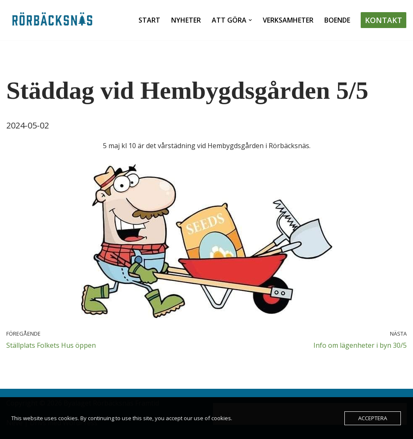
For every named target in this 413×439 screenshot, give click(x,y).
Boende (337, 20)
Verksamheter (288, 20)
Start (149, 20)
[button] (250, 20)
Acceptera (372, 418)
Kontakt (383, 20)
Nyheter (186, 20)
